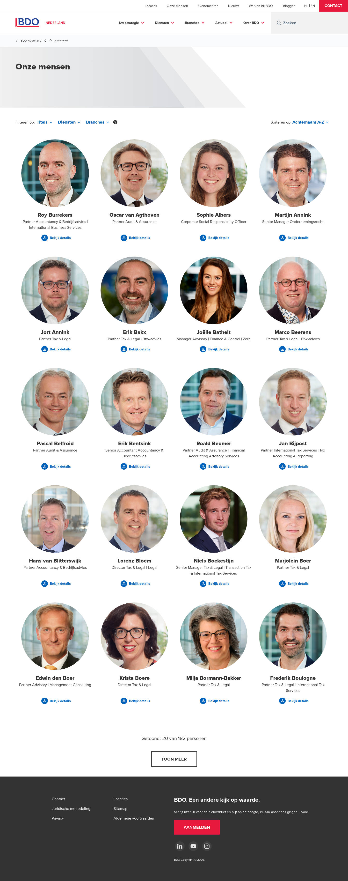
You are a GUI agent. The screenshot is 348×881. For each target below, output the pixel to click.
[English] (313, 5)
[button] (333, 6)
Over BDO (251, 22)
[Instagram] (207, 846)
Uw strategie (129, 22)
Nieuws (233, 5)
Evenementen (208, 5)
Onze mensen (177, 5)
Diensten (162, 22)
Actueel (221, 22)
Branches (192, 22)
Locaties (151, 5)
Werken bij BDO (261, 5)
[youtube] (193, 846)
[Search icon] (278, 22)
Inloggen (289, 5)
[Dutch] (306, 5)
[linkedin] (180, 846)
